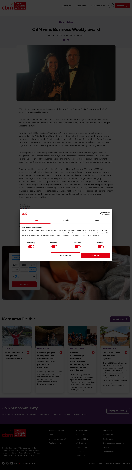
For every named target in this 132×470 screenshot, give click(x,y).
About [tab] (97, 220)
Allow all (95, 255)
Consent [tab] (35, 220)
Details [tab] (66, 220)
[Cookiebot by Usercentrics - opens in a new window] (101, 213)
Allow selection (65, 255)
